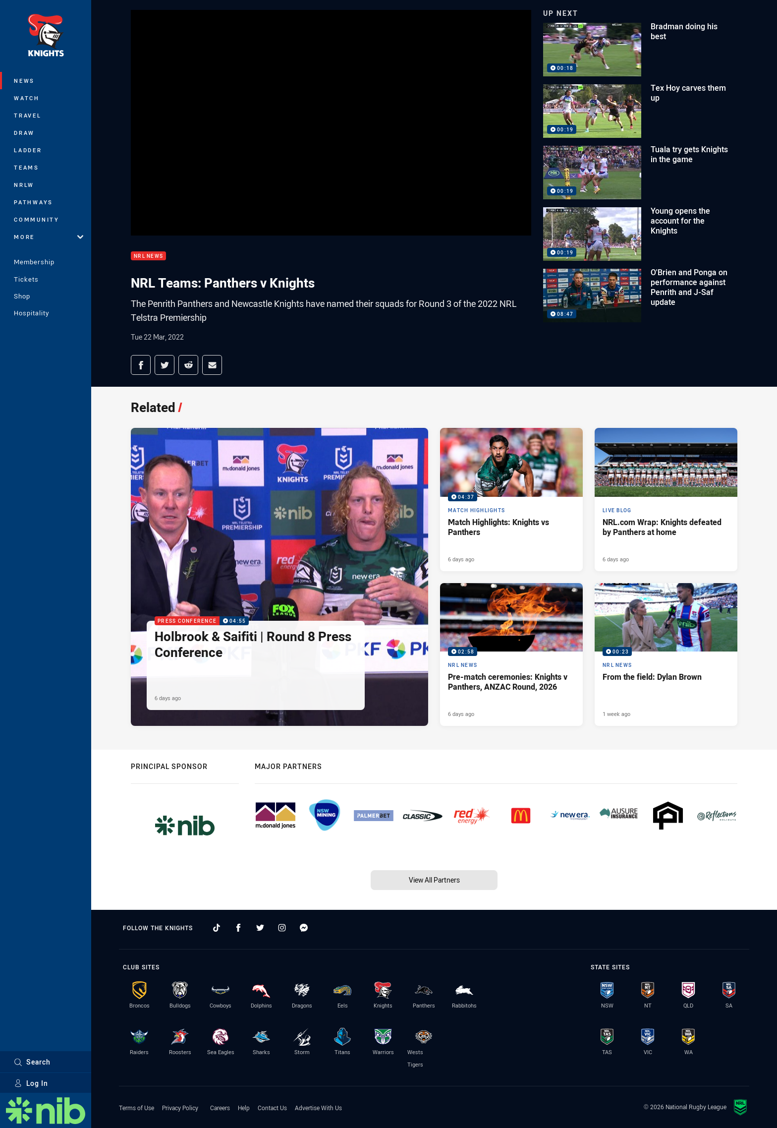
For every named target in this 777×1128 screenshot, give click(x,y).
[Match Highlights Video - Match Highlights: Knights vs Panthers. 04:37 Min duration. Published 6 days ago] (511, 499)
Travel (28, 115)
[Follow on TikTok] (217, 928)
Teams (26, 167)
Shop (22, 296)
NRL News (148, 256)
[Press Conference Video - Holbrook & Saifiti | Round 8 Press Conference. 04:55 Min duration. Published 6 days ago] (279, 577)
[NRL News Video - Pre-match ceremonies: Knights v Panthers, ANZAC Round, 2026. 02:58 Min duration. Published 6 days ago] (511, 654)
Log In (31, 1083)
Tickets (26, 279)
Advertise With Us (318, 1108)
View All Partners (434, 880)
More (48, 236)
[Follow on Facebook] (238, 928)
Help (244, 1108)
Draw (24, 132)
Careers (220, 1108)
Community (36, 219)
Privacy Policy (180, 1108)
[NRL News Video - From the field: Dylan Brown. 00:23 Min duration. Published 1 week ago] (666, 654)
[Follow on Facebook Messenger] (304, 928)
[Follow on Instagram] (282, 928)
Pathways (33, 202)
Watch (27, 98)
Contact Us (272, 1108)
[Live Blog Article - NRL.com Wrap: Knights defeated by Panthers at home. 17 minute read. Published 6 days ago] (666, 499)
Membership (34, 261)
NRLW (24, 184)
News (24, 80)
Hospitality (31, 312)
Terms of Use (136, 1108)
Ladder (28, 150)
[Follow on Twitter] (260, 928)
